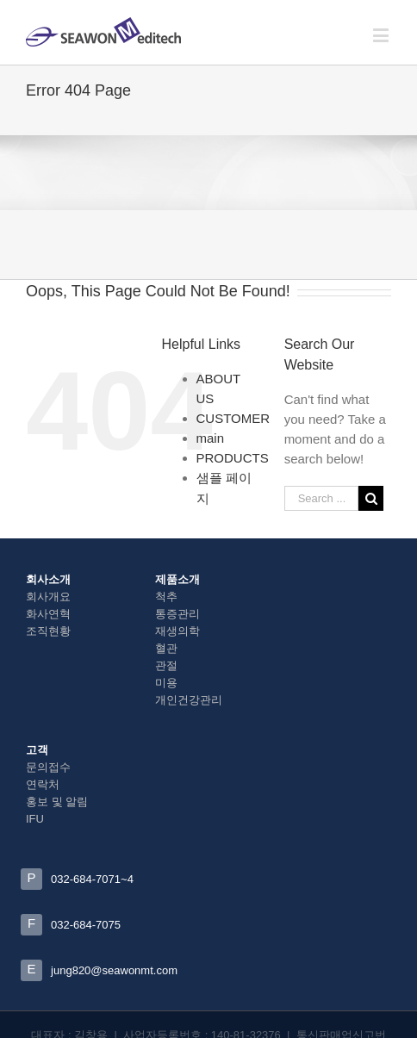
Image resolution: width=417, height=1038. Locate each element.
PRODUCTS (232, 458)
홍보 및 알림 (57, 801)
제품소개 (177, 579)
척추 (166, 596)
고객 (37, 749)
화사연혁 (48, 613)
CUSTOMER (233, 418)
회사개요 (48, 596)
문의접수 (48, 767)
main (210, 438)
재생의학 (177, 631)
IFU (35, 818)
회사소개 (48, 579)
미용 (166, 682)
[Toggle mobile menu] (382, 35)
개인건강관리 (188, 699)
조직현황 (48, 631)
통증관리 (177, 613)
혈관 (166, 648)
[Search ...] (321, 498)
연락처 (42, 784)
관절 (166, 665)
